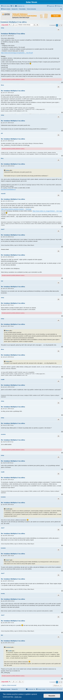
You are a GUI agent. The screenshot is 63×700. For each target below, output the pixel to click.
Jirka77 (2, 229)
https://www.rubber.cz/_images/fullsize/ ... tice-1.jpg (47, 211)
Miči (2, 635)
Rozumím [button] (52, 696)
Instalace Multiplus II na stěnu (13, 22)
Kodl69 (2, 379)
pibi (2, 133)
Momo (2, 85)
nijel (2, 281)
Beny (2, 158)
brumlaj (3, 593)
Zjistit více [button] (17, 697)
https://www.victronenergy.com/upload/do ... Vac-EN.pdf (17, 52)
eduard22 (3, 193)
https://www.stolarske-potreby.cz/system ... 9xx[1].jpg (16, 209)
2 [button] (59, 25)
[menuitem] (12, 6)
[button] (62, 25)
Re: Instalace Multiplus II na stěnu (13, 90)
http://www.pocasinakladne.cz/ (8, 189)
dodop (2, 27)
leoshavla (3, 434)
